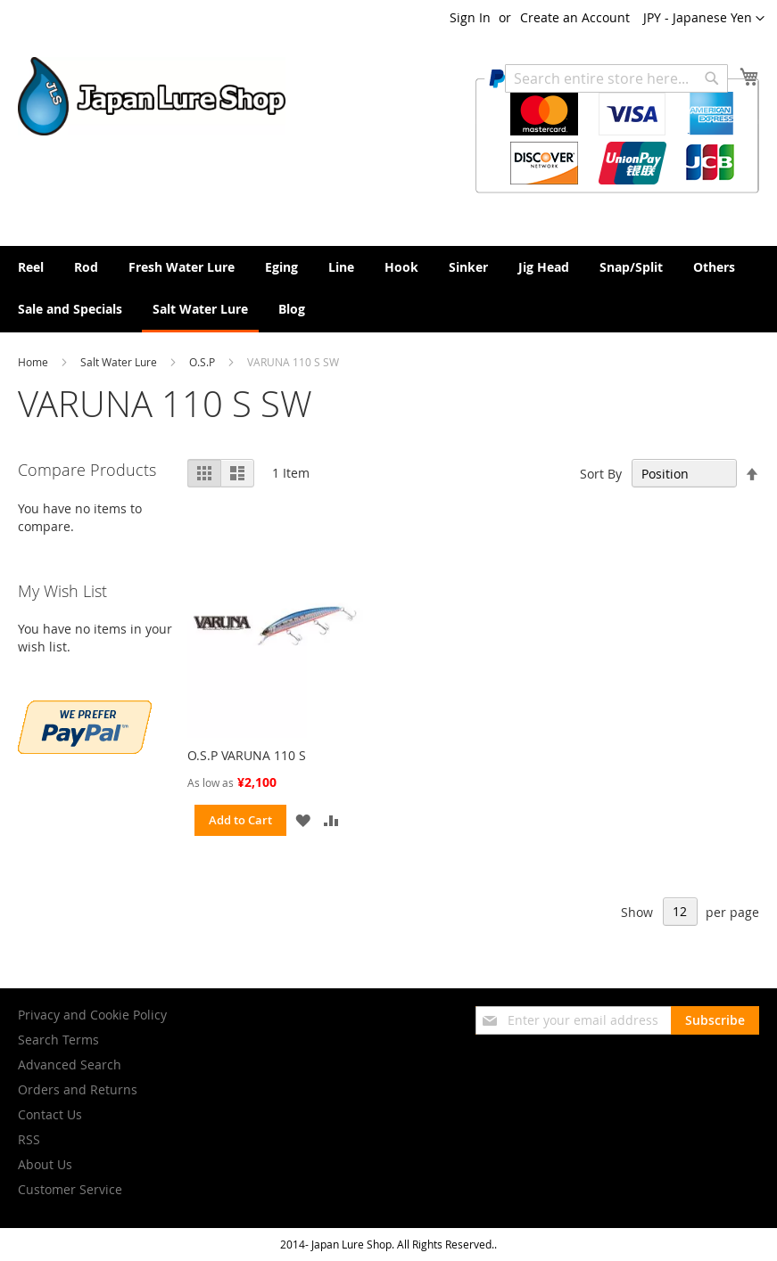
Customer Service (70, 1189)
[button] (704, 19)
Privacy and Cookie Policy (92, 1014)
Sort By (601, 473)
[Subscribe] (715, 1020)
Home (34, 362)
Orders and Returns (77, 1089)
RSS (29, 1139)
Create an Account (575, 17)
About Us (45, 1164)
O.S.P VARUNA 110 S (246, 755)
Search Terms (58, 1039)
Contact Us (50, 1114)
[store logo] (151, 96)
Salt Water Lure (120, 362)
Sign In (470, 17)
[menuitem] (30, 266)
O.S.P (203, 362)
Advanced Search (69, 1064)
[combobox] (616, 78)
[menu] (388, 289)
